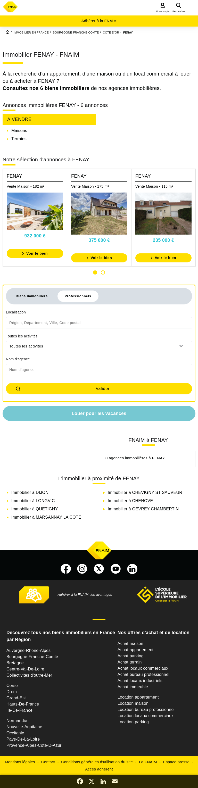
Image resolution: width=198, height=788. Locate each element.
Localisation (16, 312)
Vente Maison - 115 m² (154, 186)
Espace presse (176, 762)
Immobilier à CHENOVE (130, 501)
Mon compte (162, 11)
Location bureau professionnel (146, 709)
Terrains (19, 139)
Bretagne (15, 663)
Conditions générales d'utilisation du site (97, 762)
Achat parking (131, 656)
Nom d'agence (18, 359)
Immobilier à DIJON (29, 492)
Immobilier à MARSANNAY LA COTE (46, 517)
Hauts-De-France (22, 704)
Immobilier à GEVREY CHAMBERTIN (143, 509)
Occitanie (15, 733)
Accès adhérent (99, 769)
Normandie (16, 720)
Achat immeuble (133, 687)
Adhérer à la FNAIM (99, 21)
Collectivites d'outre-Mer (29, 675)
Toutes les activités (22, 336)
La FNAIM (148, 762)
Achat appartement (135, 650)
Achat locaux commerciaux (143, 668)
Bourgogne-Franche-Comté (32, 656)
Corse (12, 685)
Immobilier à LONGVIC (33, 501)
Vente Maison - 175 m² (90, 186)
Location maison (133, 703)
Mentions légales (20, 762)
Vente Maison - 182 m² (25, 186)
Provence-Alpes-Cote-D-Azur (34, 745)
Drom (11, 692)
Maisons (19, 130)
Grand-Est (16, 698)
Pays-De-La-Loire (23, 739)
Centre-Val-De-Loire (25, 669)
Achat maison (130, 643)
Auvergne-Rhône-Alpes (28, 650)
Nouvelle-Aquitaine (24, 727)
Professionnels (78, 296)
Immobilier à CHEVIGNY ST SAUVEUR (145, 492)
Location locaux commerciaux (146, 716)
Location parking (133, 722)
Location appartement (138, 697)
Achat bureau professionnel (143, 674)
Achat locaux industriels (140, 680)
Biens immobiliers (32, 296)
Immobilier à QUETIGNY (34, 509)
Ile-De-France (19, 710)
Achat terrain (130, 662)
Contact (48, 762)
